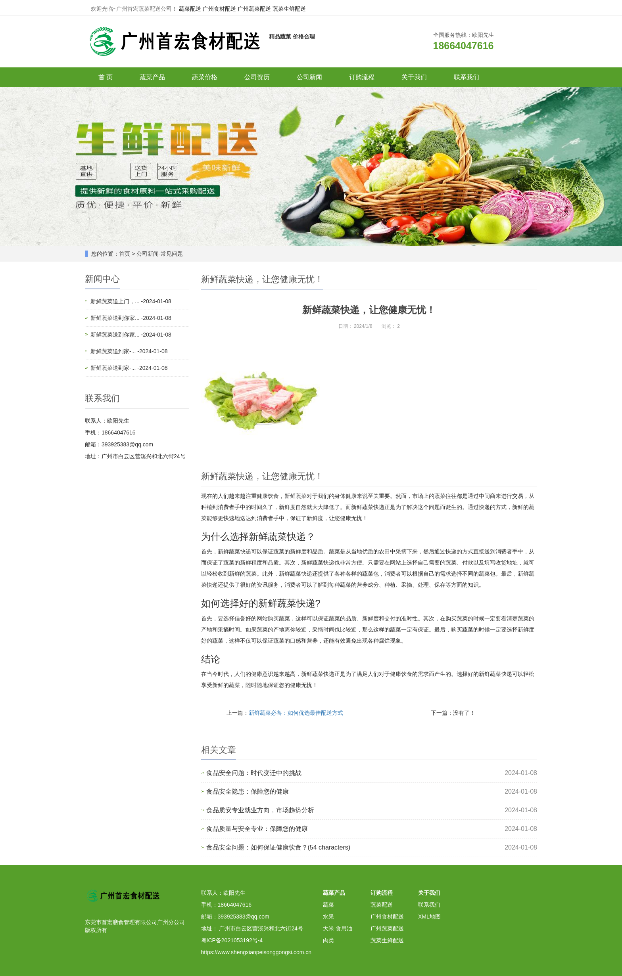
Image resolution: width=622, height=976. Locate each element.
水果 (328, 916)
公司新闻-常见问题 (159, 254)
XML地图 (429, 916)
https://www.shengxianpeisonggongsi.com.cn (256, 952)
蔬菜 (328, 904)
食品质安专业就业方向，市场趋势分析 (260, 810)
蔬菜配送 (190, 9)
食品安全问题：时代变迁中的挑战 (253, 772)
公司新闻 (309, 77)
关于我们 (414, 77)
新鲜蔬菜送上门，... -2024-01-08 (130, 301)
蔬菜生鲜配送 (289, 9)
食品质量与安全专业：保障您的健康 (257, 828)
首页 (124, 254)
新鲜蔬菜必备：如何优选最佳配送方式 (296, 713)
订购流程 (361, 77)
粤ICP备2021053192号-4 (232, 940)
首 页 (105, 77)
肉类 (328, 940)
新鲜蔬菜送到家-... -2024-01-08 (129, 351)
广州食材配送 (219, 9)
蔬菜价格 (204, 77)
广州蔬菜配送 (254, 9)
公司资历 (257, 77)
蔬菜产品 (152, 77)
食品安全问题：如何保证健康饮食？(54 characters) (278, 847)
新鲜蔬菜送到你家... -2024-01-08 (130, 318)
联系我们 (466, 77)
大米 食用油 (337, 928)
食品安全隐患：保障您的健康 (247, 791)
